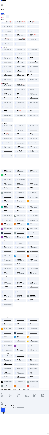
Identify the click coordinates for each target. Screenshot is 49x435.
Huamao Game (43, 416)
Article (14, 421)
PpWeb (10, 428)
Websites (14, 414)
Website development (30, 414)
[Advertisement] (26, 171)
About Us (36, 414)
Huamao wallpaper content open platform (26, 428)
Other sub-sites (36, 415)
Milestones (36, 416)
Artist (21, 416)
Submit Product (5, 13)
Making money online (30, 417)
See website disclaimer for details (11, 427)
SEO (28, 415)
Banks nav (7, 425)
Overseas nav (7, 422)
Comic (14, 417)
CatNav (7, 428)
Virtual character (22, 415)
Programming (29, 416)
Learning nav (7, 417)
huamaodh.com (32, 410)
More (12, 19)
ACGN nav (7, 414)
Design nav (7, 416)
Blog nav (7, 423)
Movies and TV (14, 416)
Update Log (36, 417)
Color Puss (43, 414)
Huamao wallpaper (44, 415)
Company (13, 426)
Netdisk (15, 426)
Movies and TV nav (8, 424)
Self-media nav (7, 421)
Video (10, 426)
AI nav (7, 415)
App (13, 415)
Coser (21, 417)
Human (21, 426)
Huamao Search (43, 417)
